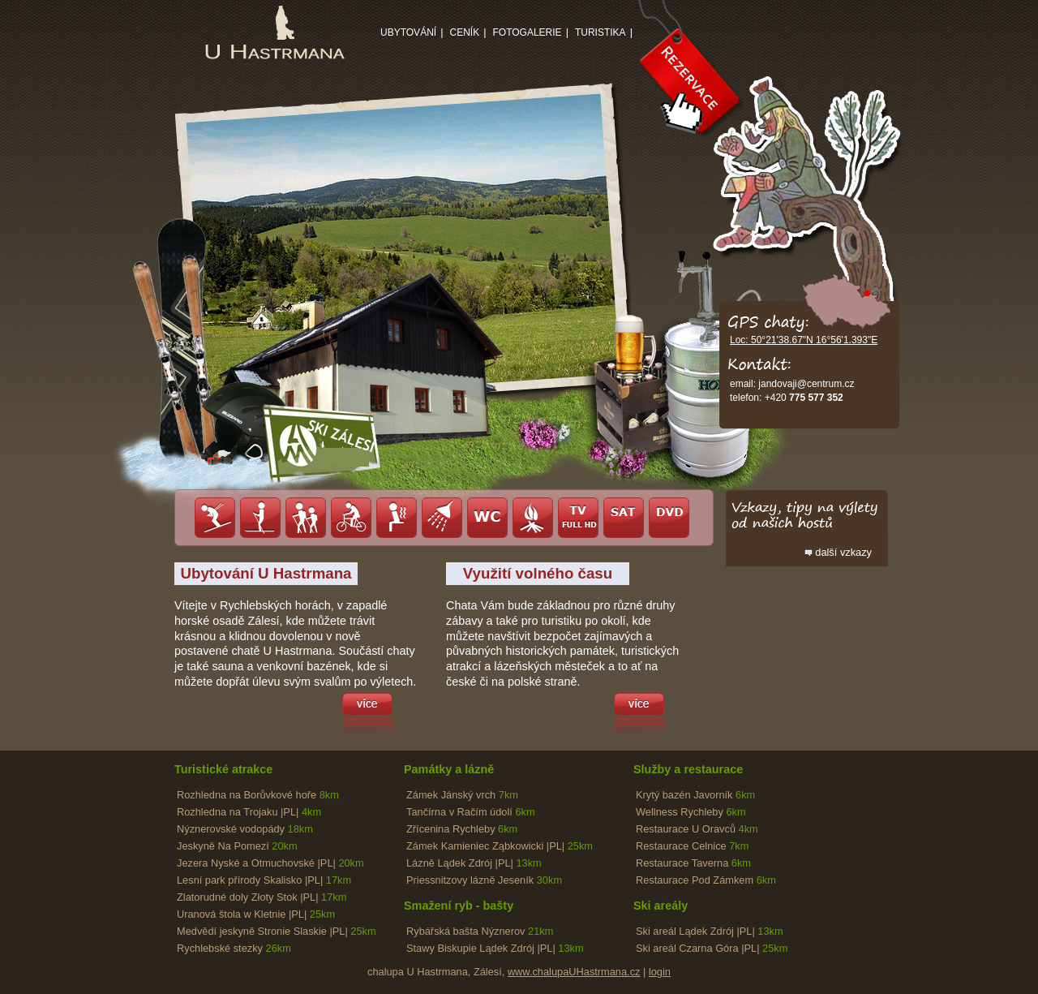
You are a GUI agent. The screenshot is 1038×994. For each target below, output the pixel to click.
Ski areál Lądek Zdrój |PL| (709, 931)
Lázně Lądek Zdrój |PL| (474, 863)
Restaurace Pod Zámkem (706, 880)
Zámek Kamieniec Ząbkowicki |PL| (499, 846)
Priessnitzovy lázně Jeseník (484, 880)
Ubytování (408, 32)
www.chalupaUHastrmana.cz (574, 972)
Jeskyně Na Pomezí (237, 846)
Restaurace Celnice (692, 846)
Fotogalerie (526, 32)
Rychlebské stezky (234, 948)
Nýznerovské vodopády (245, 829)
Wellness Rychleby (691, 812)
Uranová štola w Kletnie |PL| (256, 914)
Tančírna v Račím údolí (470, 812)
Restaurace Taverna (693, 863)
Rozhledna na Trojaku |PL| (249, 812)
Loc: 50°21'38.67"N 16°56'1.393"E (803, 340)
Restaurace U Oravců (697, 829)
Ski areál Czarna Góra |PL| (711, 948)
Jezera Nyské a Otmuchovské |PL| (270, 863)
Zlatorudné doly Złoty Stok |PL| (261, 897)
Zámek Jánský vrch (462, 795)
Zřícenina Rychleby (461, 829)
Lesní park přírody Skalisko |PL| (264, 880)
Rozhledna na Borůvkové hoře (258, 795)
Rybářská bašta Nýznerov (479, 931)
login (660, 972)
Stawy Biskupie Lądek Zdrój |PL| (495, 948)
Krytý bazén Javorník (695, 795)
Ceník (464, 32)
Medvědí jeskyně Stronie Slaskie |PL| (276, 931)
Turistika (600, 32)
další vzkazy (843, 552)
